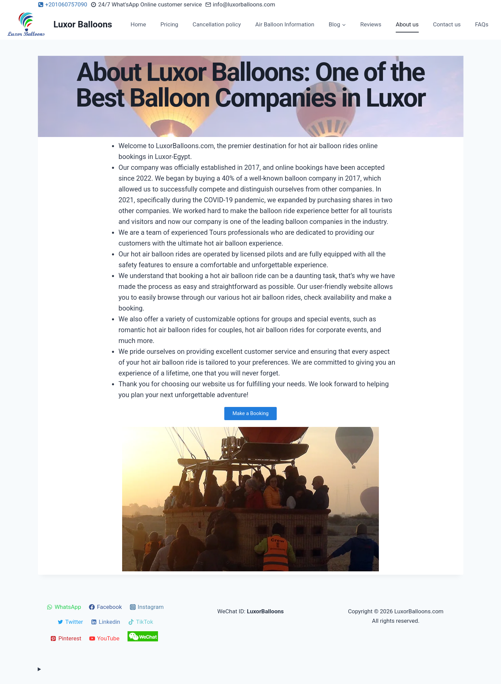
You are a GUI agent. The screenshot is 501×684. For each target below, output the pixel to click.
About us (407, 24)
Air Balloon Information (284, 24)
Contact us (447, 24)
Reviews (370, 24)
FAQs (481, 24)
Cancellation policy (216, 24)
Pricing (169, 24)
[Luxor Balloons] (58, 24)
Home (138, 24)
